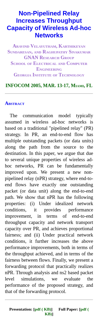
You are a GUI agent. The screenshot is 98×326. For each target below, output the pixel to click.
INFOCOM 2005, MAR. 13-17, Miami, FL (49, 85)
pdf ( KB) (43, 309)
